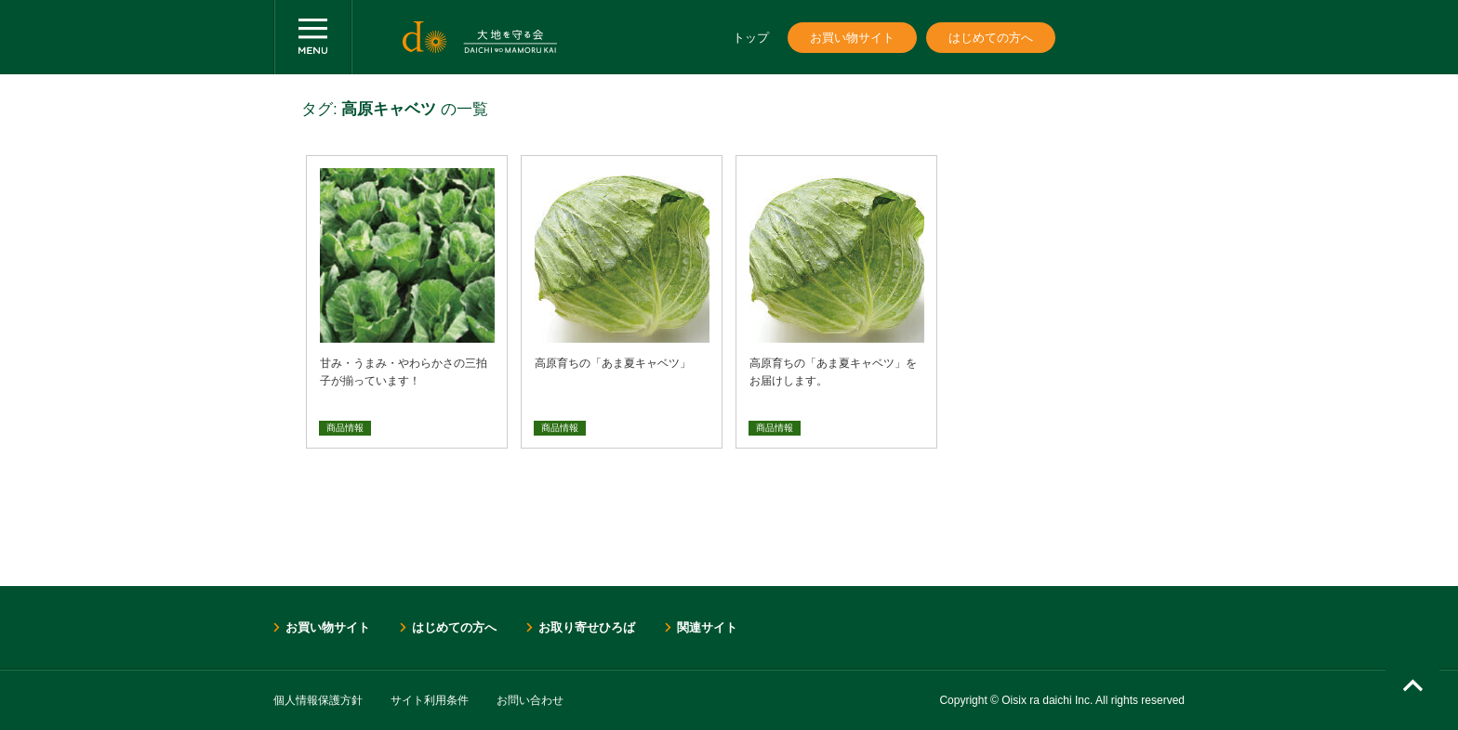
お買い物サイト (852, 38)
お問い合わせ (530, 700)
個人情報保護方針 (318, 700)
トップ (751, 38)
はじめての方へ (990, 38)
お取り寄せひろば (586, 627)
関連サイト (707, 627)
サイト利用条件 (430, 700)
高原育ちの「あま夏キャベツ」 (613, 363)
